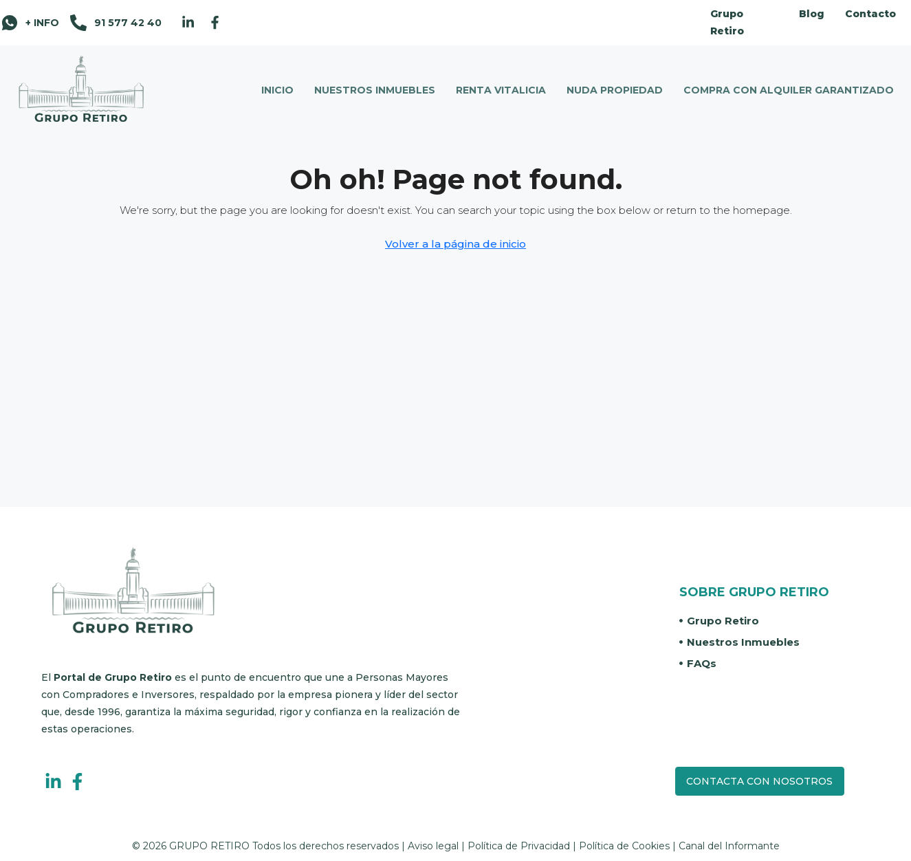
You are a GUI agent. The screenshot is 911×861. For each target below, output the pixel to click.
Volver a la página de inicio (455, 243)
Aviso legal (433, 846)
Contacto (870, 14)
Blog (811, 14)
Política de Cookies (624, 846)
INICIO (277, 90)
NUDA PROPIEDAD (615, 90)
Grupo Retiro (727, 22)
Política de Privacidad (519, 846)
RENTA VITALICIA (501, 90)
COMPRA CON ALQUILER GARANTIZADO (788, 90)
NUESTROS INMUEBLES (374, 90)
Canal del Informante (729, 846)
